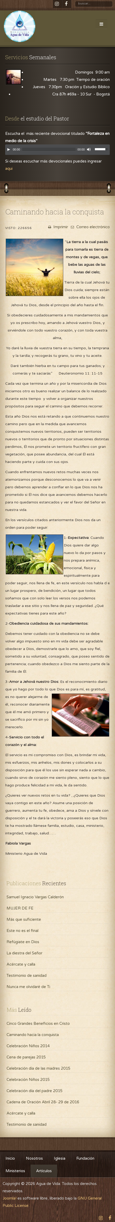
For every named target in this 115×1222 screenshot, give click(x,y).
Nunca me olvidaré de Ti (28, 986)
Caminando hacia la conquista (33, 1034)
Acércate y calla (21, 964)
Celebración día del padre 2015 (34, 1090)
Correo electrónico (90, 227)
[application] (57, 151)
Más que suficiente (24, 919)
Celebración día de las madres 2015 (38, 1068)
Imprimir (57, 227)
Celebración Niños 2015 (28, 1079)
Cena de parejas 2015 (26, 1057)
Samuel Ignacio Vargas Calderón (35, 897)
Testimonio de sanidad (27, 975)
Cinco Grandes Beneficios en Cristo (38, 1023)
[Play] (9, 149)
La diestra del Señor (24, 953)
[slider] (49, 149)
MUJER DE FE (20, 908)
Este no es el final (22, 930)
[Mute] (89, 149)
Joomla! (9, 1198)
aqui (9, 168)
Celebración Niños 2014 (28, 1046)
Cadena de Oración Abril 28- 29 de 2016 (43, 1102)
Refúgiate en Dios (23, 942)
